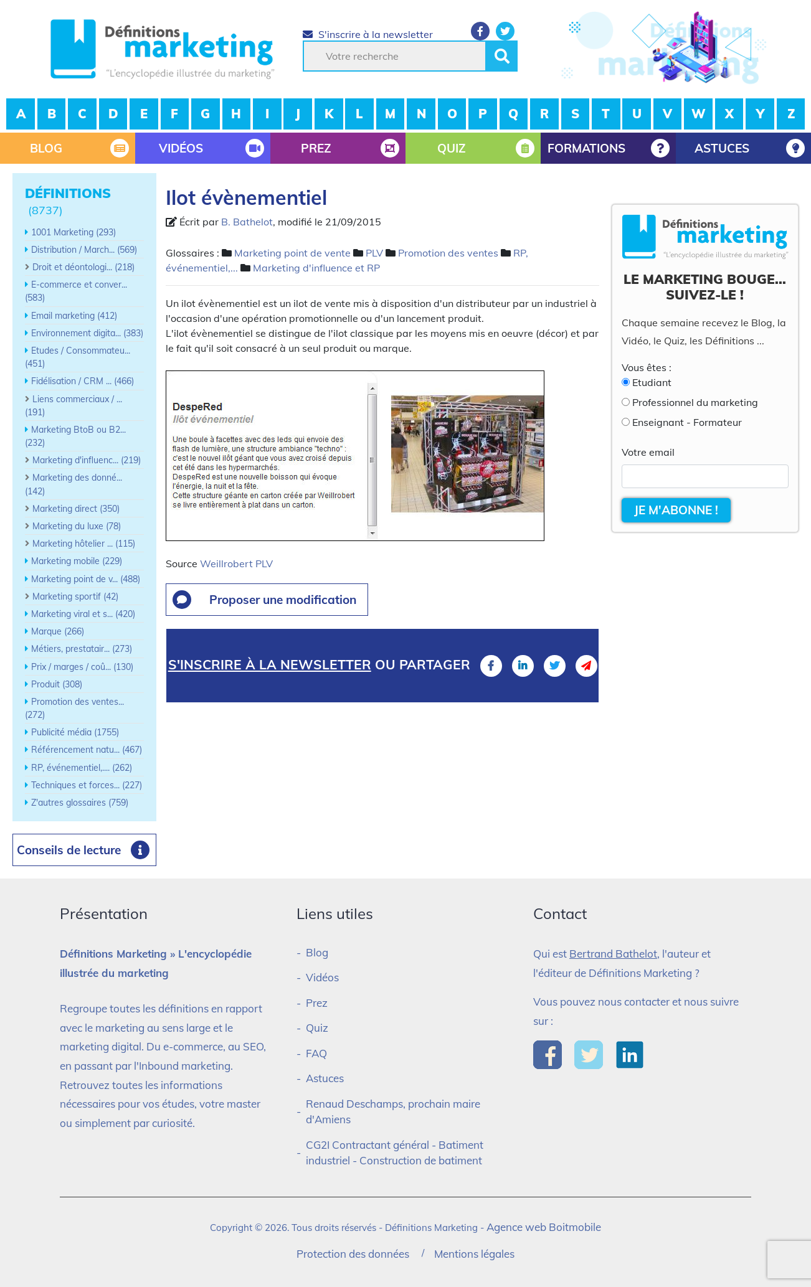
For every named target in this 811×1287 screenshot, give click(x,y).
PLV (374, 253)
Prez (317, 1002)
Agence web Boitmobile (543, 1226)
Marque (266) (57, 631)
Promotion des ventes (448, 253)
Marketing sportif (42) (75, 596)
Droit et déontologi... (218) (83, 267)
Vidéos (322, 977)
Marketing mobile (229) (76, 561)
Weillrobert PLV (236, 563)
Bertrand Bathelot (613, 953)
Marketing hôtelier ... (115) (83, 543)
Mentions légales (474, 1253)
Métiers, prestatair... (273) (81, 648)
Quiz (317, 1027)
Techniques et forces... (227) (86, 785)
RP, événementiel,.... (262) (81, 767)
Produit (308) (56, 684)
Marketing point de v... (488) (85, 579)
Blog (317, 952)
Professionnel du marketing (695, 402)
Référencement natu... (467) (86, 749)
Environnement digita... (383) (87, 333)
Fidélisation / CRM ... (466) (82, 381)
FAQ (316, 1053)
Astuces (325, 1078)
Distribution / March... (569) (84, 249)
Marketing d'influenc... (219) (86, 460)
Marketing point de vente (292, 253)
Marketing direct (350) (76, 508)
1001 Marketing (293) (73, 232)
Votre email (648, 452)
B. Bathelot (247, 221)
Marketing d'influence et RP (316, 268)
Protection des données (352, 1253)
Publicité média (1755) (75, 732)
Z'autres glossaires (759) (79, 802)
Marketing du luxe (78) (76, 526)
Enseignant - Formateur (687, 422)
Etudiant (651, 382)
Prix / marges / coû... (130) (82, 666)
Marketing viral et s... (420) (83, 614)
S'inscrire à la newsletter (368, 34)
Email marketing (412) (74, 315)
